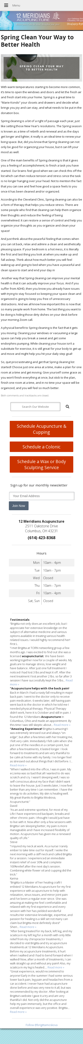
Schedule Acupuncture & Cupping (41, 429)
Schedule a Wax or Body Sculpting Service (41, 464)
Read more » (62, 725)
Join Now (18, 506)
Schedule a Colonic (41, 447)
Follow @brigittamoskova (42, 1025)
